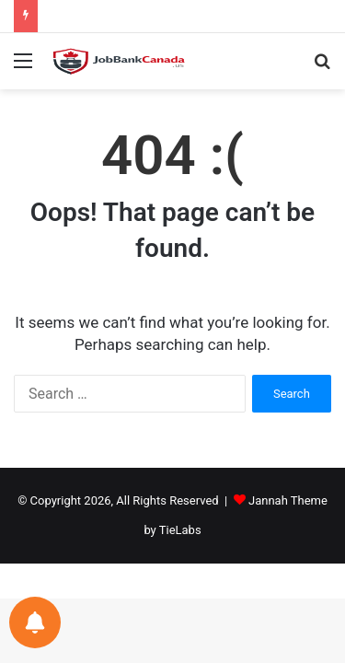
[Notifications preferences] (35, 622)
